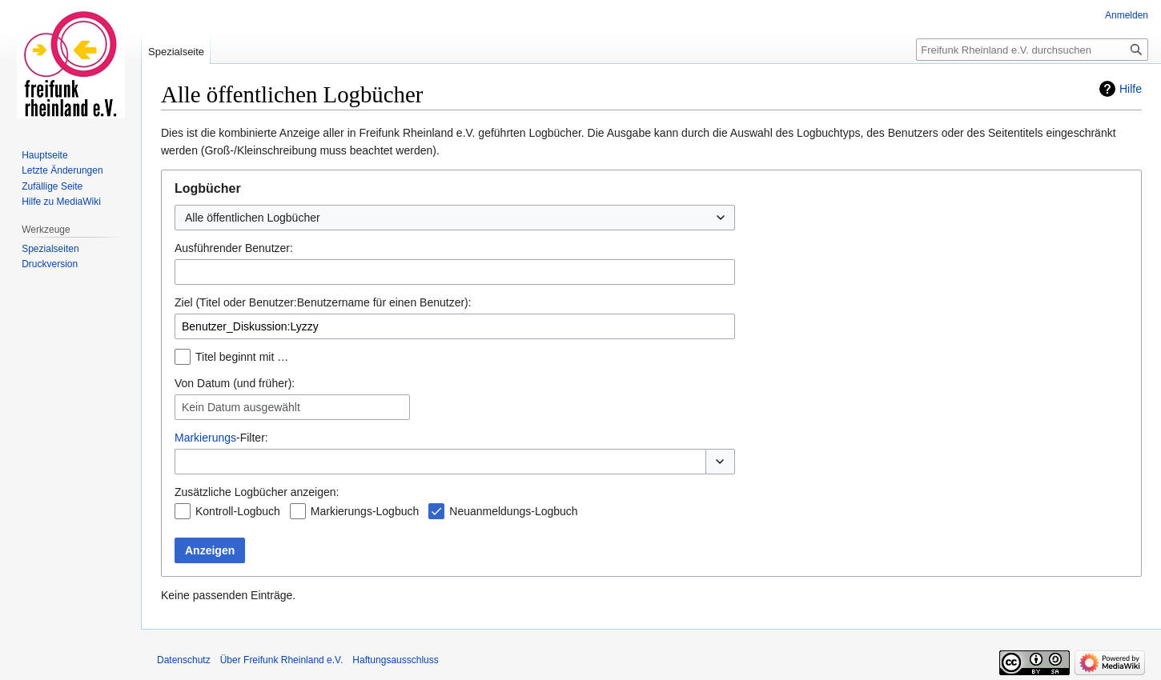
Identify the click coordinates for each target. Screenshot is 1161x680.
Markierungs (205, 437)
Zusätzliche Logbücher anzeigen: (257, 492)
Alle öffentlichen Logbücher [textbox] (252, 217)
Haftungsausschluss (395, 660)
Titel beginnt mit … (241, 356)
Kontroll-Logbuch (237, 511)
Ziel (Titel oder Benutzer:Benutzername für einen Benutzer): (323, 302)
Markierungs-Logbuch (365, 511)
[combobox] (455, 217)
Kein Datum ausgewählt (241, 407)
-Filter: (221, 437)
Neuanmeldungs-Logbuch (513, 511)
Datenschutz (184, 660)
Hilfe (1130, 88)
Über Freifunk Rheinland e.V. (281, 660)
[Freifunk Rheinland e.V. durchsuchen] (1032, 49)
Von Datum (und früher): (235, 383)
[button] (720, 461)
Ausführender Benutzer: (234, 248)
